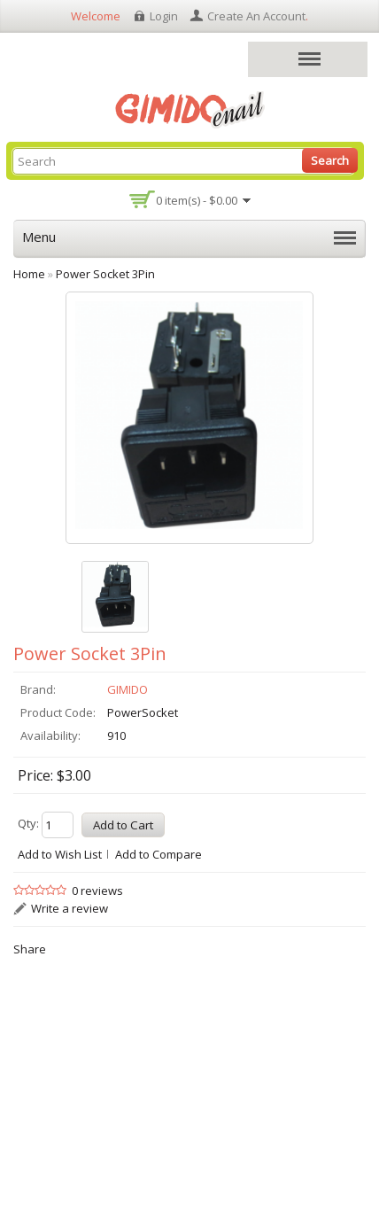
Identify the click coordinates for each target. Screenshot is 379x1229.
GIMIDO (127, 689)
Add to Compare (158, 854)
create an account (256, 16)
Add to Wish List (60, 854)
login (164, 16)
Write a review (69, 908)
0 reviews (97, 890)
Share (29, 949)
